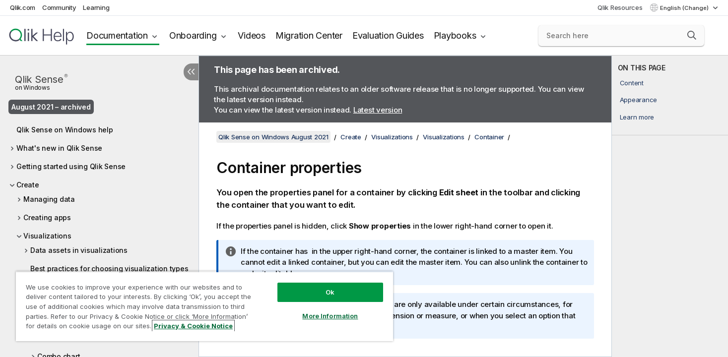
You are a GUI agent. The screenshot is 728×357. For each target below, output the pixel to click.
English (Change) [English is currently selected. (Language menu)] (685, 7)
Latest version (377, 110)
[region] (204, 306)
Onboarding (193, 35)
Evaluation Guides (388, 35)
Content (632, 83)
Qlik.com (22, 7)
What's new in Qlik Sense (59, 148)
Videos (251, 35)
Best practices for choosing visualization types (109, 268)
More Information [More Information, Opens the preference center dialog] (330, 316)
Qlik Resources (620, 7)
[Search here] (621, 35)
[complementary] (670, 206)
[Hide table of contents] (191, 71)
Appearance (639, 100)
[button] (691, 35)
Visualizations (47, 236)
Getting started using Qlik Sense (71, 166)
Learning (96, 7)
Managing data (49, 199)
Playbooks (455, 35)
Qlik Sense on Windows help (64, 129)
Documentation (117, 35)
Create (27, 184)
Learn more (637, 117)
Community (59, 7)
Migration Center (308, 35)
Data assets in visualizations (79, 250)
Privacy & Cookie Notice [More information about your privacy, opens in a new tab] (193, 326)
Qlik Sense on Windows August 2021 (273, 137)
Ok (330, 292)
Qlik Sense (41, 81)
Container (489, 137)
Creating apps (47, 217)
